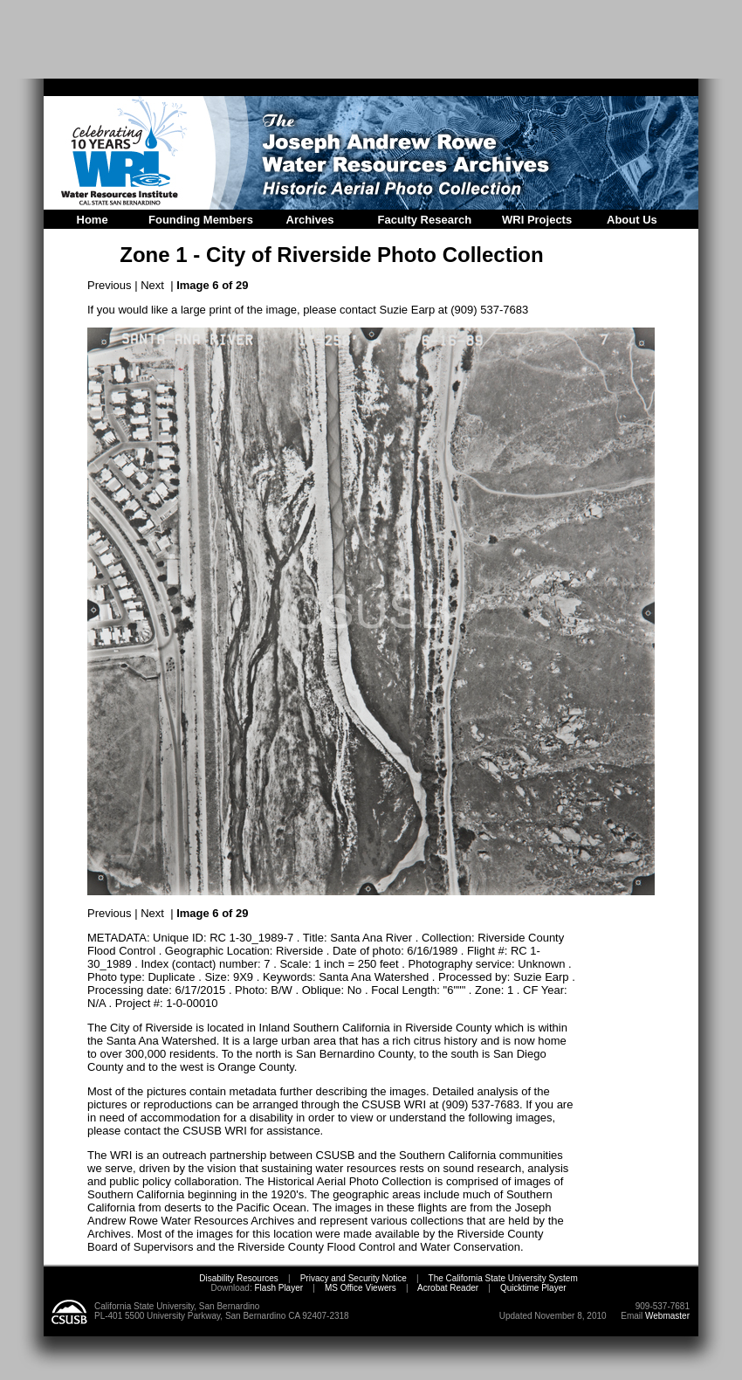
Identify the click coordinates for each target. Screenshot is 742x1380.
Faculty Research (425, 219)
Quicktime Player (533, 1288)
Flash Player (277, 1288)
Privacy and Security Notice (353, 1278)
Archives (310, 219)
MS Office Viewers (360, 1288)
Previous (109, 285)
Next (152, 285)
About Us (632, 219)
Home (92, 219)
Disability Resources (238, 1278)
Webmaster (667, 1316)
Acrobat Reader (447, 1288)
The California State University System (503, 1278)
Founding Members (200, 219)
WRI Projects (537, 219)
